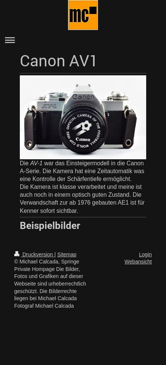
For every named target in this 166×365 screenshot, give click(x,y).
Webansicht (138, 262)
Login (145, 254)
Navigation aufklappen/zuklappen (83, 40)
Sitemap (66, 254)
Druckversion (34, 254)
